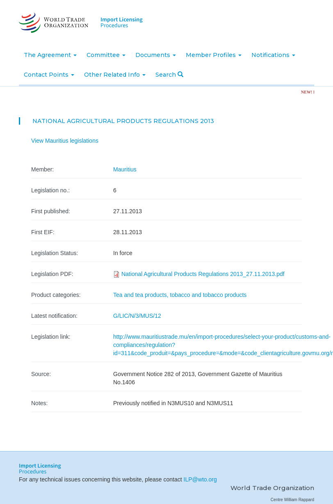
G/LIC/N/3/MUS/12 (137, 315)
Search (169, 74)
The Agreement (50, 55)
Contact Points (49, 74)
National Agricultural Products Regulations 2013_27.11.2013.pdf (203, 274)
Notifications (273, 55)
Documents (155, 55)
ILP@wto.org (200, 479)
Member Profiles (214, 55)
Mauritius (125, 169)
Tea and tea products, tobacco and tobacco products (179, 295)
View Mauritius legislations (64, 140)
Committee (106, 55)
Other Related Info (115, 74)
